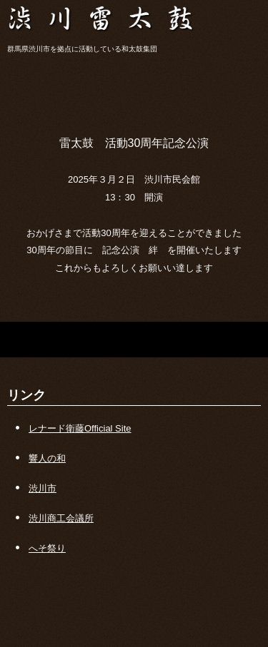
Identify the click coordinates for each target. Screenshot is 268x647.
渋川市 (42, 488)
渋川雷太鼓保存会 (134, 14)
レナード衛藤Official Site (80, 428)
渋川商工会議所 (61, 518)
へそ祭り (47, 548)
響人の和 (47, 458)
